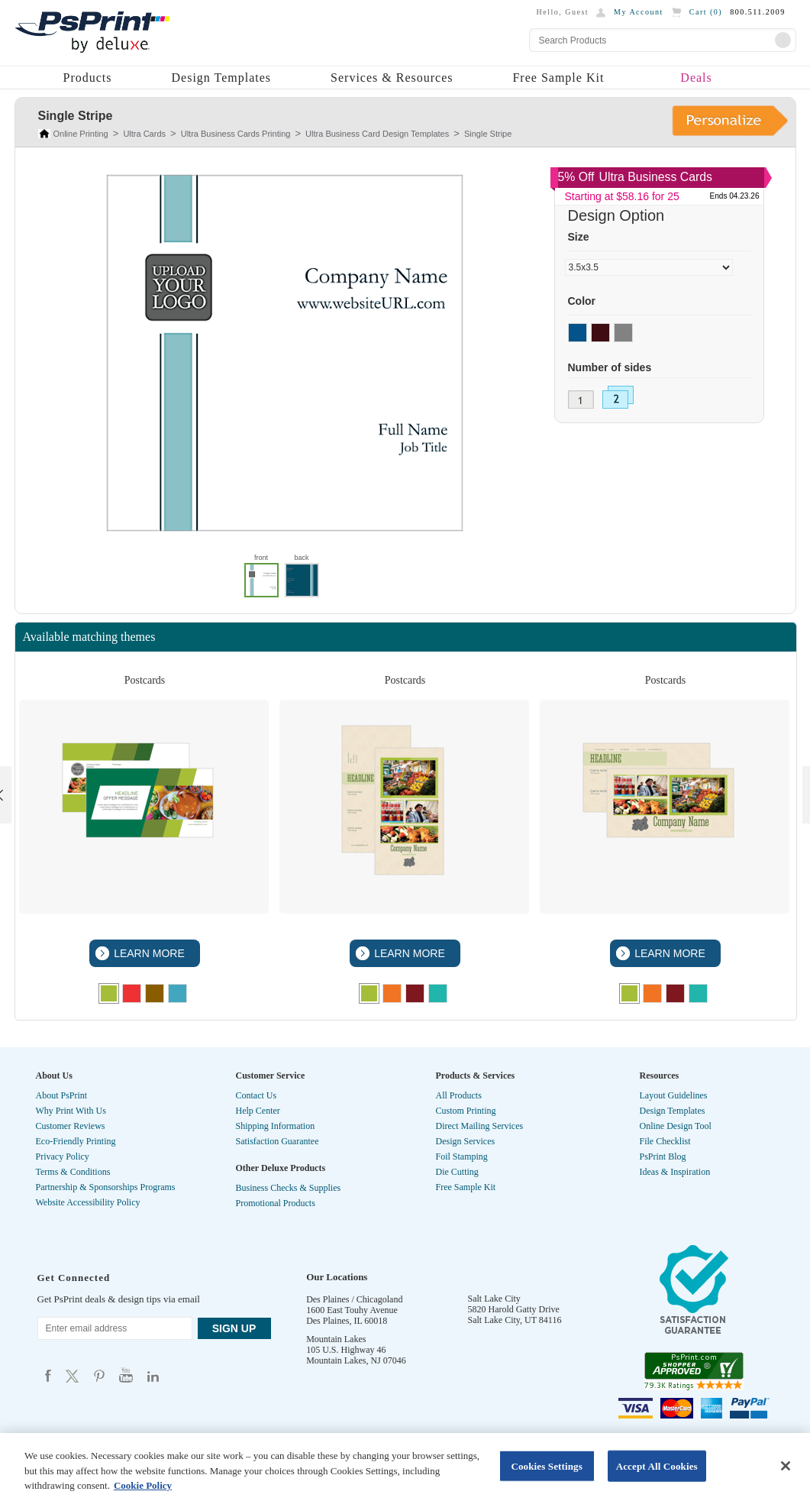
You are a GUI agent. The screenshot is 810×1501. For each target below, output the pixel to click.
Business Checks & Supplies (288, 1187)
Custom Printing (466, 1110)
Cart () (705, 12)
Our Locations (336, 1277)
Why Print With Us (71, 1110)
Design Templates (222, 77)
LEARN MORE (147, 953)
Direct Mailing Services (480, 1126)
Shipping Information (275, 1126)
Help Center (258, 1110)
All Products (459, 1095)
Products (87, 77)
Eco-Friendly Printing (76, 1141)
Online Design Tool (676, 1126)
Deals (696, 77)
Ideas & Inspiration (675, 1171)
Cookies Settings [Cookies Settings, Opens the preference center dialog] (546, 1465)
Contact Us (256, 1095)
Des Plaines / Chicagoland (354, 1299)
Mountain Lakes (336, 1339)
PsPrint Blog (663, 1156)
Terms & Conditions (73, 1171)
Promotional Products (275, 1203)
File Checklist (665, 1141)
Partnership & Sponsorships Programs (106, 1187)
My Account (638, 12)
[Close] (785, 1466)
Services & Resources (392, 77)
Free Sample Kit (558, 77)
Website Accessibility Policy (88, 1202)
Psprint (48, 1375)
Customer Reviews (70, 1126)
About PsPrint (62, 1095)
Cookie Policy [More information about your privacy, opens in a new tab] (143, 1485)
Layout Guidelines (674, 1095)
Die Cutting (457, 1171)
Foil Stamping (462, 1156)
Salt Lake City (494, 1298)
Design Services (465, 1141)
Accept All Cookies (657, 1465)
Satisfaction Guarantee (277, 1141)
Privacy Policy (62, 1156)
